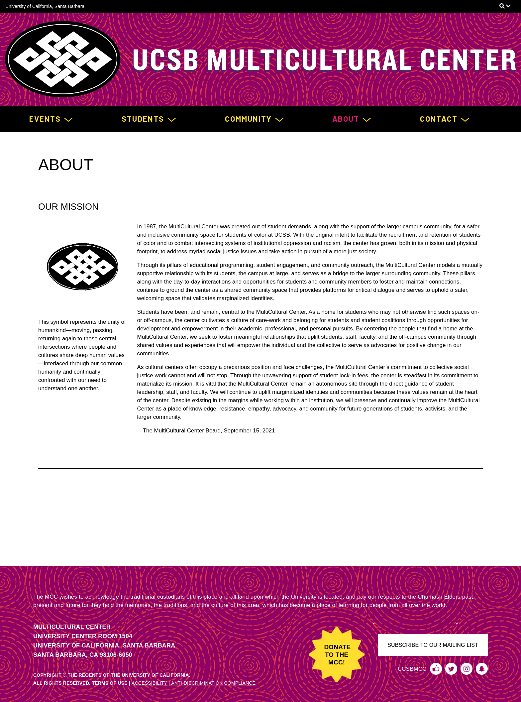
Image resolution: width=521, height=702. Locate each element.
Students (143, 118)
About (345, 118)
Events (45, 118)
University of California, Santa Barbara (44, 6)
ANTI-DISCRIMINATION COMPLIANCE (213, 683)
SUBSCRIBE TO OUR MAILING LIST (432, 645)
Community (248, 118)
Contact (439, 118)
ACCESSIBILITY (149, 683)
